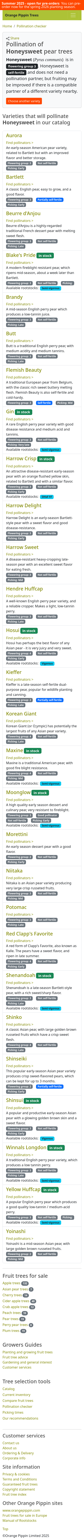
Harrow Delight (23, 505)
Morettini (17, 834)
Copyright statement (19, 1489)
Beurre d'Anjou (23, 213)
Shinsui (14, 1100)
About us (10, 1448)
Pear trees (10, 1319)
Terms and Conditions (20, 1479)
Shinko (14, 1017)
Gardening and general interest (27, 1362)
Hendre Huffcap (24, 588)
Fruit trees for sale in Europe (25, 1515)
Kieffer (14, 672)
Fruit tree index (14, 1494)
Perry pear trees (15, 1324)
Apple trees (11, 1283)
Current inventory (16, 1394)
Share (12, 38)
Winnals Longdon (26, 1147)
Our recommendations (20, 1418)
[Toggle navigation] (73, 15)
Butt (11, 333)
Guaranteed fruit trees (20, 1484)
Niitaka (14, 870)
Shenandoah (20, 975)
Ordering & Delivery (18, 1453)
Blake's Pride (21, 254)
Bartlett (15, 176)
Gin (10, 411)
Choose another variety (24, 101)
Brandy (14, 296)
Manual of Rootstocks (19, 1520)
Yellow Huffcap (23, 1189)
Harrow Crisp (21, 458)
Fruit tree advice (15, 1357)
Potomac (16, 907)
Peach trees (12, 1312)
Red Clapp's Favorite (29, 933)
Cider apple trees (16, 1301)
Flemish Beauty (23, 369)
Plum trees (11, 1330)
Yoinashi (16, 1231)
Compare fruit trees (18, 1400)
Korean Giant (21, 713)
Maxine (14, 750)
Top (5, 1528)
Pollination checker (17, 1406)
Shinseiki (16, 1058)
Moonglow (18, 792)
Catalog (9, 1388)
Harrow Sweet (22, 547)
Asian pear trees (15, 1289)
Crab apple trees (15, 1306)
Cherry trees (12, 1295)
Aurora (14, 135)
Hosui (12, 630)
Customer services (17, 1367)
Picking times (13, 1412)
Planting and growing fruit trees (28, 1352)
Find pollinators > (19, 142)
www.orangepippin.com (21, 1510)
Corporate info (14, 1458)
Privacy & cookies (16, 1474)
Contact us (11, 1443)
